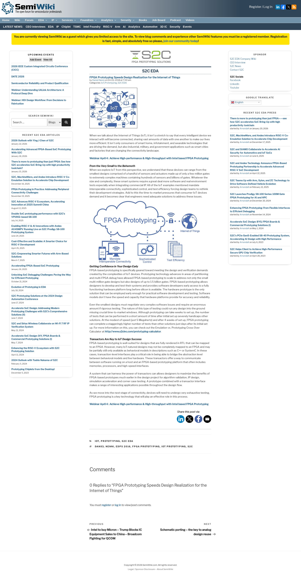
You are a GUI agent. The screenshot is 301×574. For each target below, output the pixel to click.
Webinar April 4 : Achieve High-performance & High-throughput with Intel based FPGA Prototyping (148, 158)
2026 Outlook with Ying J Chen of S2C (32, 140)
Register (255, 7)
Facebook (235, 80)
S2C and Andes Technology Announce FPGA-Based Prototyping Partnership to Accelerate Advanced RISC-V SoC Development (258, 166)
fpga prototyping (146, 446)
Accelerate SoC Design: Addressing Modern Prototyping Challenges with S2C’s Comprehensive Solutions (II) (39, 311)
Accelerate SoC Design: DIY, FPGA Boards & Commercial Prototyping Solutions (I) (35, 337)
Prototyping (111, 82)
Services (69, 20)
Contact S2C (237, 69)
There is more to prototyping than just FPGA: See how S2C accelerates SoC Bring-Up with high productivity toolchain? (40, 165)
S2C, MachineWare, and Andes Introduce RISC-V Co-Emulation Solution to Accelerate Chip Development (40, 179)
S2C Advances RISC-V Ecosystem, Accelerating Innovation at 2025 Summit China (38, 203)
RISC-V (107, 26)
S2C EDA (122, 82)
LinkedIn (234, 84)
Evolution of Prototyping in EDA (28, 287)
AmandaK (244, 128)
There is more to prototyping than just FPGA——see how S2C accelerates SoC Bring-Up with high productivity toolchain (258, 122)
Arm (117, 26)
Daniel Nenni (98, 80)
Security (128, 20)
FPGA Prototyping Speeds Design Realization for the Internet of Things (134, 77)
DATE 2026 (17, 76)
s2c (190, 446)
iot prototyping (173, 446)
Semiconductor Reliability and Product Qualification (39, 83)
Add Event (35, 59)
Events (187, 26)
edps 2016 (123, 446)
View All (47, 59)
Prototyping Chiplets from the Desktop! (33, 369)
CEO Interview (238, 62)
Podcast (175, 20)
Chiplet (65, 26)
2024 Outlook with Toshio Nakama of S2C (34, 360)
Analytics (109, 20)
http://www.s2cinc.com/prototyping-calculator (133, 331)
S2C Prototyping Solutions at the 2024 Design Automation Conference (36, 297)
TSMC (77, 26)
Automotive (150, 26)
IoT (102, 82)
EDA (43, 20)
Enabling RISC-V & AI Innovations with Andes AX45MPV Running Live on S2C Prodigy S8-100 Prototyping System (37, 229)
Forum (29, 20)
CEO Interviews (35, 26)
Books (143, 20)
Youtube (234, 87)
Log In (267, 7)
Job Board (158, 20)
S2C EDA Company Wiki (243, 58)
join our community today (180, 41)
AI (124, 26)
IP (55, 20)
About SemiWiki (165, 569)
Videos (190, 20)
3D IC (163, 26)
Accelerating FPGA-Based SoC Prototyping (35, 265)
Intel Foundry (92, 26)
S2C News (235, 66)
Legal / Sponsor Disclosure (141, 569)
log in (118, 505)
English (237, 102)
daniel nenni (104, 446)
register (106, 505)
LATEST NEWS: (13, 26)
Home (6, 20)
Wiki (17, 20)
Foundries (88, 20)
